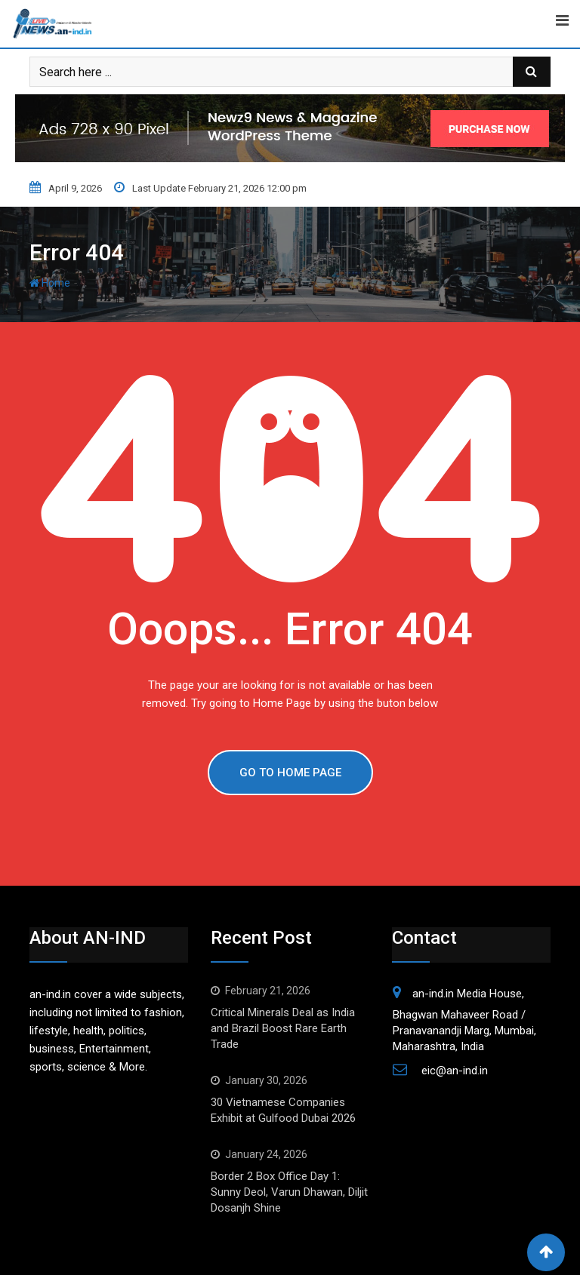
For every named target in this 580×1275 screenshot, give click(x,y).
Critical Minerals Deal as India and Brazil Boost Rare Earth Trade (283, 1028)
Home (49, 283)
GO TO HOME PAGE (290, 772)
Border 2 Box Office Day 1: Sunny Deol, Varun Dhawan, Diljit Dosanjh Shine (289, 1192)
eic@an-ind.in (454, 1070)
